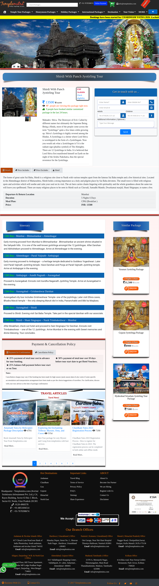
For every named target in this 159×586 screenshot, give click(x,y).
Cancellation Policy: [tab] (44, 352)
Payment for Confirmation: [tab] (18, 352)
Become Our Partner (108, 482)
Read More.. (9, 446)
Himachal (44, 495)
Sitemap (73, 495)
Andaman (44, 478)
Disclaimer (104, 499)
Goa (42, 487)
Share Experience (77, 499)
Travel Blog (75, 478)
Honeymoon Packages (46, 12)
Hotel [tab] (57, 170)
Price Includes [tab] (22, 170)
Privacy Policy (76, 487)
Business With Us (11, 583)
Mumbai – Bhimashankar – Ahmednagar (30, 236)
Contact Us (104, 495)
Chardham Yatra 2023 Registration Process (82, 429)
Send (125, 132)
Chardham (44, 482)
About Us (104, 478)
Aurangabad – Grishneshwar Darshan (28, 291)
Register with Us (106, 491)
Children (129, 111)
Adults (100, 111)
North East (44, 499)
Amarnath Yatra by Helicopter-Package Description (18, 429)
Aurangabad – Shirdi (20, 307)
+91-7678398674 (86, 3)
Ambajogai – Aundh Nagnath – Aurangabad (32, 275)
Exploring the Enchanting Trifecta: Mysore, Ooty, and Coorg (51, 431)
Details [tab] (7, 170)
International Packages (92, 12)
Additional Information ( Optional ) (111, 119)
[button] (93, 12)
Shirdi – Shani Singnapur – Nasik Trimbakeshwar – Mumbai (40, 320)
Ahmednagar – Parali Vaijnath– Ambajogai (31, 255)
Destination (113, 12)
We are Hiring (105, 487)
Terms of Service (77, 482)
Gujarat (43, 491)
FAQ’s (72, 491)
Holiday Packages (69, 12)
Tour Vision (128, 12)
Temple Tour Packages (20, 12)
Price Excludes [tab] (41, 170)
